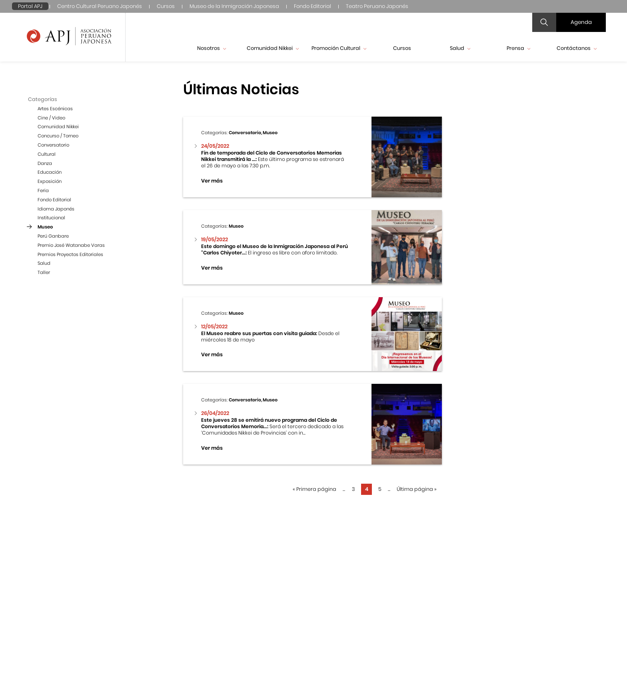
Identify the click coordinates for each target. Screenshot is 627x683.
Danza (45, 163)
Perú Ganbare (53, 236)
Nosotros (211, 48)
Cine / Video (51, 118)
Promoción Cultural (339, 48)
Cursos (166, 6)
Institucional (51, 217)
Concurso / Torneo (58, 136)
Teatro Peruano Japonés (377, 6)
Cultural (47, 154)
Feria (43, 190)
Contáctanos (577, 48)
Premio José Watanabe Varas (71, 245)
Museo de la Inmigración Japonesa (234, 6)
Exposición (50, 181)
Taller (44, 272)
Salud (460, 48)
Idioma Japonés (56, 209)
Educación (50, 172)
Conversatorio (53, 145)
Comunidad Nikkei (273, 48)
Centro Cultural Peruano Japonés (99, 6)
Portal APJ (30, 6)
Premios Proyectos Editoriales (70, 254)
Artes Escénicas (55, 108)
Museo (45, 227)
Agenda (581, 22)
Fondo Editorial (312, 6)
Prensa (518, 48)
